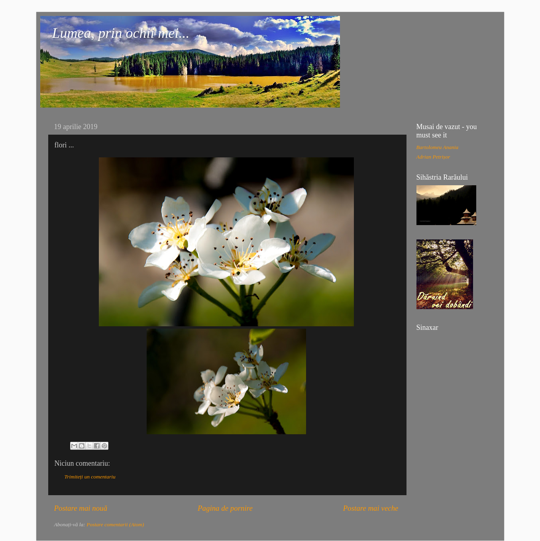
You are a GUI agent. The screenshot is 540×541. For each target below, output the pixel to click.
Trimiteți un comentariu (90, 477)
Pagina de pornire (225, 508)
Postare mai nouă (81, 508)
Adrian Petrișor (433, 157)
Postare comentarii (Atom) (115, 524)
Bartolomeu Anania (437, 147)
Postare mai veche (371, 508)
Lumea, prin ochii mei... (121, 33)
